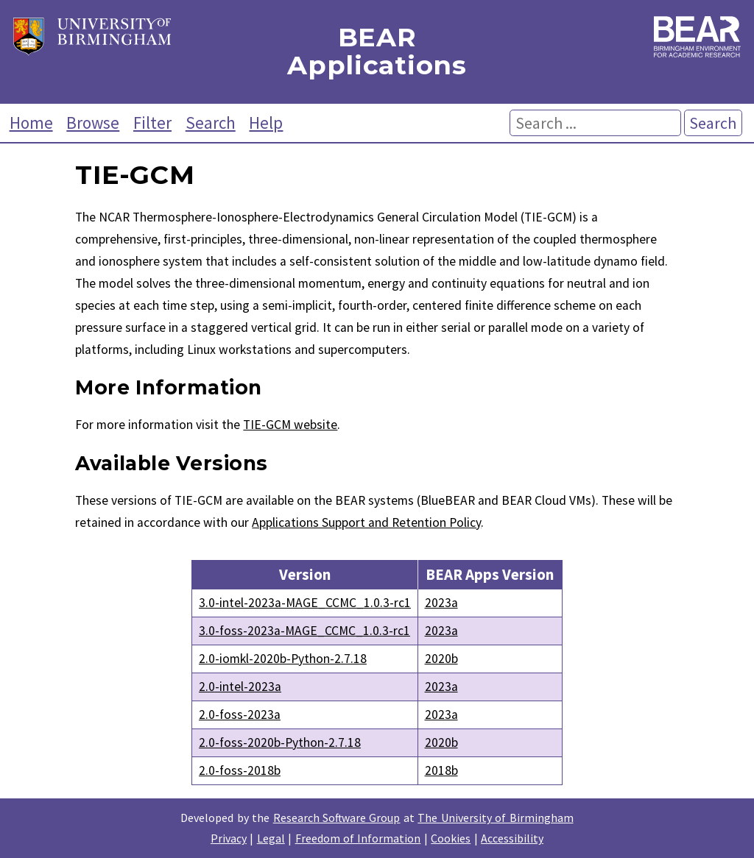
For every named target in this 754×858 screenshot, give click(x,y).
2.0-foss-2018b (240, 770)
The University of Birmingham (495, 817)
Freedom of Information (358, 838)
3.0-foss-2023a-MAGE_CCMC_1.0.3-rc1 (304, 631)
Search (211, 122)
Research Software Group (337, 817)
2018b (441, 770)
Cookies (451, 838)
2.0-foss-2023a (240, 714)
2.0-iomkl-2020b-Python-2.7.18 (283, 658)
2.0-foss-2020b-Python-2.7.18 (280, 742)
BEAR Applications (376, 52)
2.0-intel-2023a (240, 686)
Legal (271, 838)
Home (31, 122)
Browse (92, 122)
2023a (441, 603)
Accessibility (512, 838)
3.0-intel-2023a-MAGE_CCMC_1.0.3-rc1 (305, 603)
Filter (152, 122)
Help (266, 122)
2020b (441, 658)
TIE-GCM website (290, 424)
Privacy (229, 838)
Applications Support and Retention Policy (366, 522)
